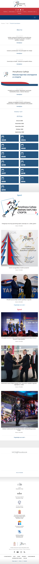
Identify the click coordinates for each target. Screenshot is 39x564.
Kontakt (19, 13)
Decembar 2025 (19, 123)
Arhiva (24, 11)
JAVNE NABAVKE (31, 556)
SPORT (18, 556)
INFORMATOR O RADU (17, 558)
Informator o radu (31, 11)
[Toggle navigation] (35, 17)
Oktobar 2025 (19, 129)
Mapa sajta (19, 11)
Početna (5, 11)
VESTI (14, 556)
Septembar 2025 (19, 132)
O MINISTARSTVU (7, 556)
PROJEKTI (24, 556)
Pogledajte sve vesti (19, 305)
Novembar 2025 (19, 126)
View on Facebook (19, 472)
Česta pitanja (12, 11)
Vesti (7, 23)
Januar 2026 (19, 120)
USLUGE (25, 558)
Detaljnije (19, 42)
